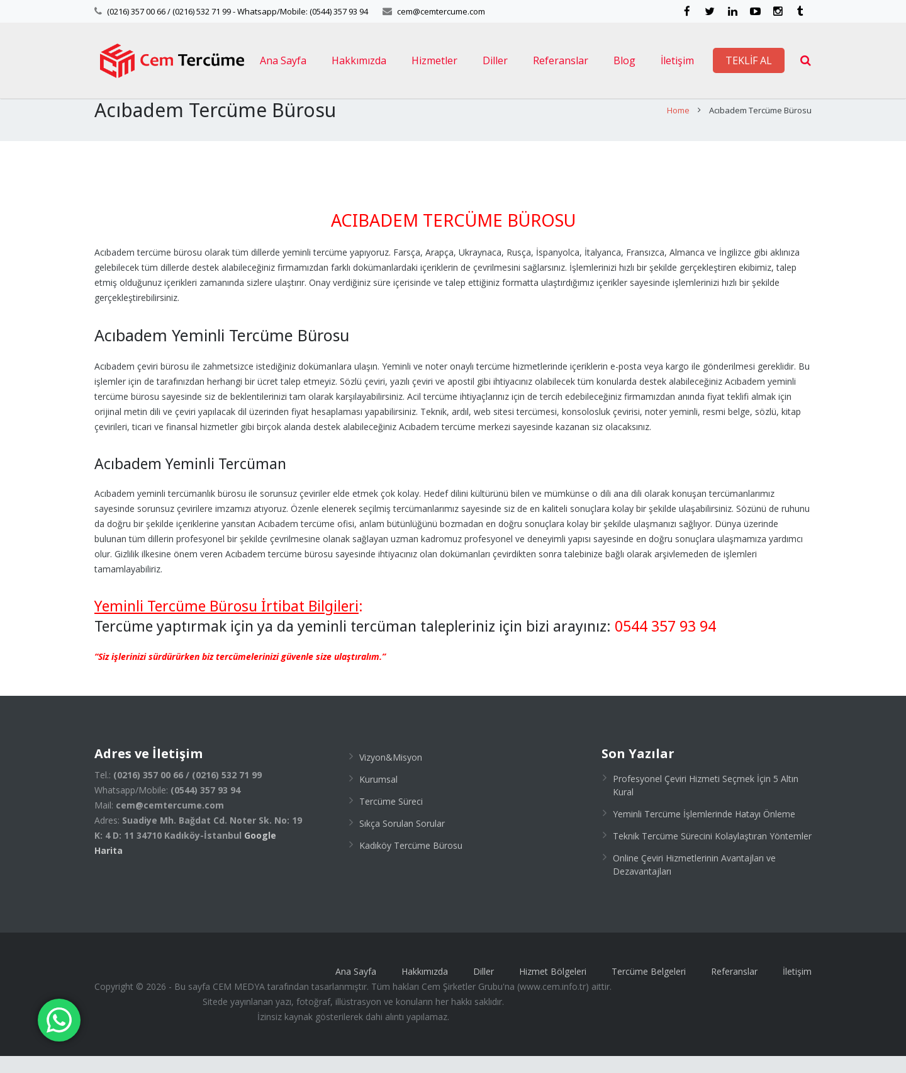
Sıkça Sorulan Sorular (402, 840)
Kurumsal (378, 796)
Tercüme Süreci (391, 818)
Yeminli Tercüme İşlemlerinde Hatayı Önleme (704, 831)
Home (678, 127)
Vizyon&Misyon (390, 774)
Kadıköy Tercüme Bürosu (410, 862)
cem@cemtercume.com (441, 11)
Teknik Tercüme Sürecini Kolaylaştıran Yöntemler (712, 853)
